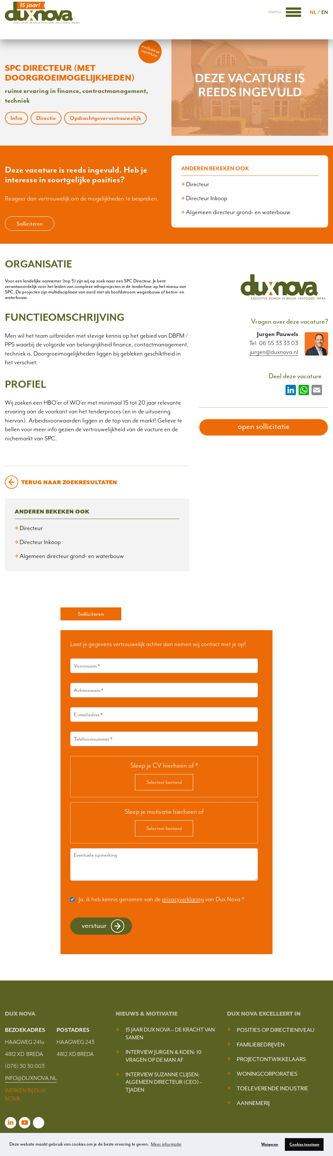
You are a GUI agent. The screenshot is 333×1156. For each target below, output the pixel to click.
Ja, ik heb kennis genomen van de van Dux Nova (161, 899)
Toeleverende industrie (272, 1088)
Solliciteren (30, 223)
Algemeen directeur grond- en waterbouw (238, 212)
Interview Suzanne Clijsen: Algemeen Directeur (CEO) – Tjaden (164, 1082)
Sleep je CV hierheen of (164, 765)
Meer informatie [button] (166, 1144)
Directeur (197, 184)
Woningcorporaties (267, 1073)
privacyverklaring (183, 899)
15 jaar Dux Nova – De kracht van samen (170, 1033)
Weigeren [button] (269, 1144)
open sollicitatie (264, 426)
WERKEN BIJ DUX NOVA (25, 1094)
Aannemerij (253, 1103)
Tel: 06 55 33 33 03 (273, 343)
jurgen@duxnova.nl (274, 352)
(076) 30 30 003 (25, 1066)
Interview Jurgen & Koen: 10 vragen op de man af (163, 1056)
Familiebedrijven (261, 1044)
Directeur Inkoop (206, 198)
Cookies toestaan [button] (304, 1144)
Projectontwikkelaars (271, 1059)
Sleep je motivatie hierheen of (164, 811)
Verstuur (94, 925)
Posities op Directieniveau (275, 1029)
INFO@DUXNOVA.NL (31, 1078)
